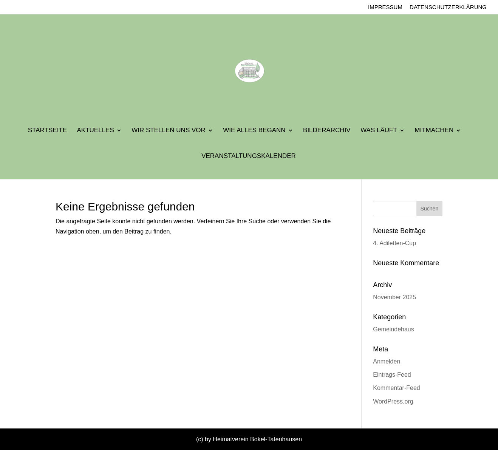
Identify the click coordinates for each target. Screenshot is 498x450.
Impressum (385, 7)
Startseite (47, 131)
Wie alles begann (254, 131)
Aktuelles (95, 131)
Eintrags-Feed (392, 374)
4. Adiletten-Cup (394, 243)
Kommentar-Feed (396, 388)
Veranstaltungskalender (248, 156)
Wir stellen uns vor (168, 131)
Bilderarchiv (327, 131)
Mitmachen (433, 131)
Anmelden (386, 361)
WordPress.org (393, 401)
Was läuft (378, 131)
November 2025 (394, 297)
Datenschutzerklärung (448, 7)
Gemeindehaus (393, 329)
